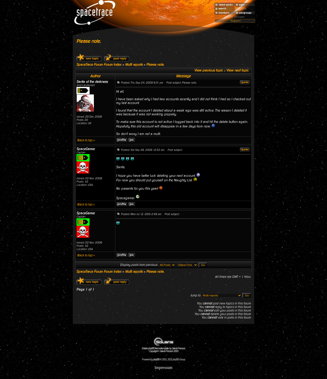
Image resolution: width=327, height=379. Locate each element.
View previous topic (208, 70)
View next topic (237, 70)
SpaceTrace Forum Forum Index (98, 64)
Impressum (163, 367)
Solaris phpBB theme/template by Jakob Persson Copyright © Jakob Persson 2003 (163, 349)
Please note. (88, 41)
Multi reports (134, 64)
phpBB (156, 359)
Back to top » (86, 140)
